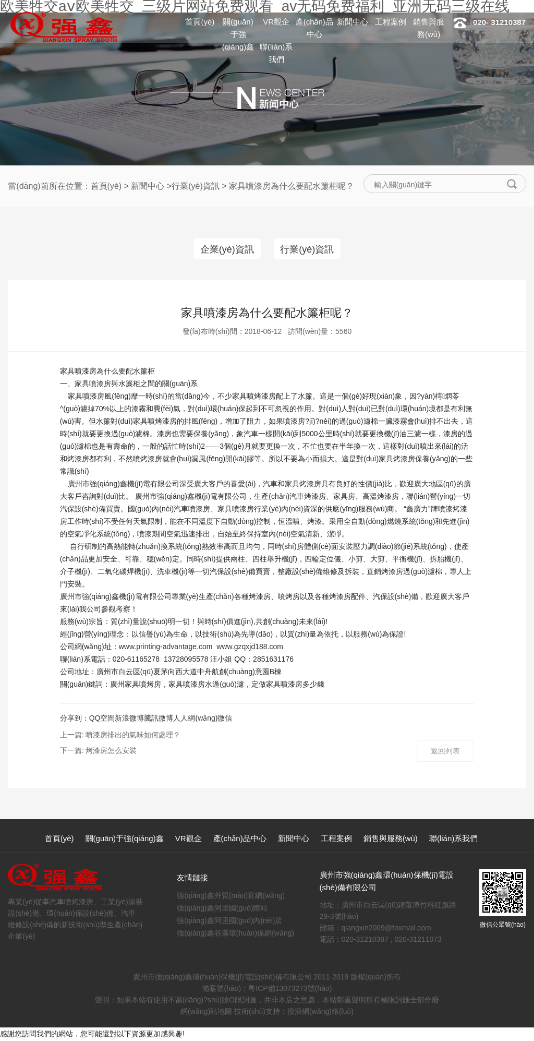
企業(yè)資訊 (225, 249)
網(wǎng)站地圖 (206, 1012)
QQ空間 (102, 719)
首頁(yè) (199, 21)
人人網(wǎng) (195, 719)
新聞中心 (352, 21)
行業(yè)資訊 (196, 186)
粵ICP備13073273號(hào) (290, 989)
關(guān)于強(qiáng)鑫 (238, 34)
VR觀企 (276, 21)
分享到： (74, 719)
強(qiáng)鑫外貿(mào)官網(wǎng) (231, 896)
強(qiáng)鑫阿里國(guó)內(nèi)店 (229, 921)
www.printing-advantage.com (166, 647)
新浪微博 (129, 719)
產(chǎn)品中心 (239, 839)
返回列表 (445, 752)
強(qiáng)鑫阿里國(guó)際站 (222, 909)
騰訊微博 (158, 719)
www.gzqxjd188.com (249, 647)
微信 (224, 719)
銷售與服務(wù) (390, 839)
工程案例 (390, 21)
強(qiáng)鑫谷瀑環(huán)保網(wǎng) (235, 934)
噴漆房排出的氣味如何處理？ (133, 736)
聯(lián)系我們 (453, 839)
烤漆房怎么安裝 (111, 751)
